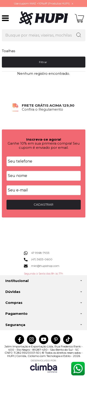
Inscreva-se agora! (43, 139)
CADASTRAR (43, 204)
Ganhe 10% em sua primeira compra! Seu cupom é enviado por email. (44, 145)
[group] (43, 107)
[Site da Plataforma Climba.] (43, 366)
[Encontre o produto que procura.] (78, 35)
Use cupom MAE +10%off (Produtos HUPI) (42, 3)
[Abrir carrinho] (79, 18)
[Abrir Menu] (5, 18)
